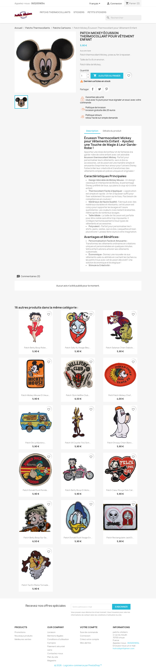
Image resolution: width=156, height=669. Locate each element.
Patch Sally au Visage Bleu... (78, 347)
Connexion (85, 635)
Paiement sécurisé (56, 646)
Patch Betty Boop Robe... (35, 347)
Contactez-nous (55, 653)
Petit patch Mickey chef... (120, 395)
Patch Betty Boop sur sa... (36, 537)
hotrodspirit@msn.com (123, 648)
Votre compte (88, 627)
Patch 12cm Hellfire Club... (78, 395)
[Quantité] (83, 76)
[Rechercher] (123, 17)
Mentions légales (55, 635)
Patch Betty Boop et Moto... (78, 490)
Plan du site (52, 657)
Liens (49, 650)
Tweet (99, 89)
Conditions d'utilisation (58, 639)
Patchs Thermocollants (55, 12)
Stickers (79, 12)
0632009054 (38, 3)
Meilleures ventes (23, 639)
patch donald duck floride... (36, 490)
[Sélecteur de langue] (95, 3)
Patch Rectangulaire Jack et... (120, 537)
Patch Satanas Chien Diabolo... (120, 347)
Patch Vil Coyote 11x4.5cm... (78, 442)
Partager (92, 89)
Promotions (20, 632)
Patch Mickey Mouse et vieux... (35, 395)
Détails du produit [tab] (112, 130)
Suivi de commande (89, 632)
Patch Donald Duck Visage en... (78, 537)
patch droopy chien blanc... (120, 442)
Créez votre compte (89, 639)
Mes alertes (85, 643)
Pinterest (106, 89)
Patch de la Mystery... (35, 442)
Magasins (51, 660)
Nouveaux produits (23, 635)
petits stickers (97, 12)
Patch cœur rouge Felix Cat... (120, 490)
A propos (51, 643)
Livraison (51, 632)
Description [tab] (92, 130)
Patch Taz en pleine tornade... (36, 585)
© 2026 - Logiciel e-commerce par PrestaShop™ (78, 665)
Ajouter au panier (106, 76)
